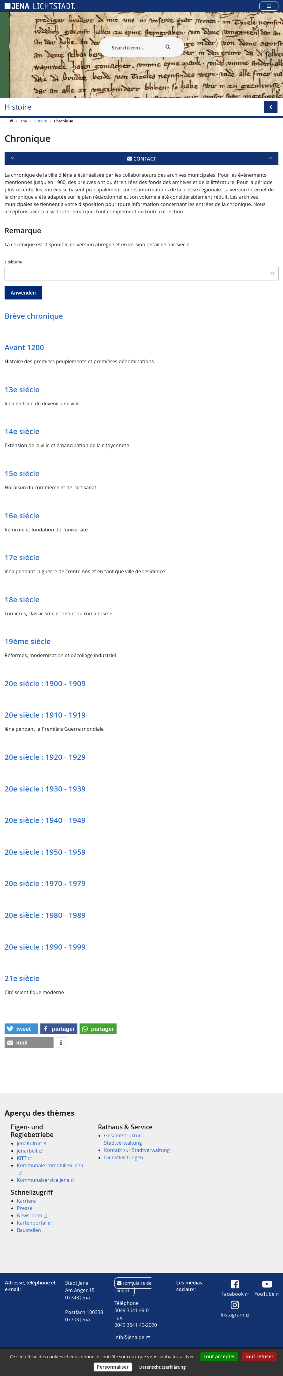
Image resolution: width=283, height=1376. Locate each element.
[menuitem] (46, 1153)
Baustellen (29, 1230)
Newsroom (32, 1215)
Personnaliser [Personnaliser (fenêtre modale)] (113, 1366)
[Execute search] (168, 47)
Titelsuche (13, 274)
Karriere (26, 1200)
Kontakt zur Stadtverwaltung (137, 1150)
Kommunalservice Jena (45, 1180)
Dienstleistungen (123, 1157)
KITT (24, 1158)
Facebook (235, 1293)
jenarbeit (30, 1150)
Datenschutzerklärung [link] (162, 1367)
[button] (21, 1041)
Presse (24, 1208)
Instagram (235, 1314)
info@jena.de (132, 1337)
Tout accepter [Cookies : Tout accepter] (219, 1356)
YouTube (267, 1293)
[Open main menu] (268, 6)
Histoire (18, 107)
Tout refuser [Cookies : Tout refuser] (259, 1356)
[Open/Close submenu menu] (270, 107)
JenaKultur (31, 1143)
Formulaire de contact (132, 1287)
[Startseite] (11, 133)
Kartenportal (34, 1222)
